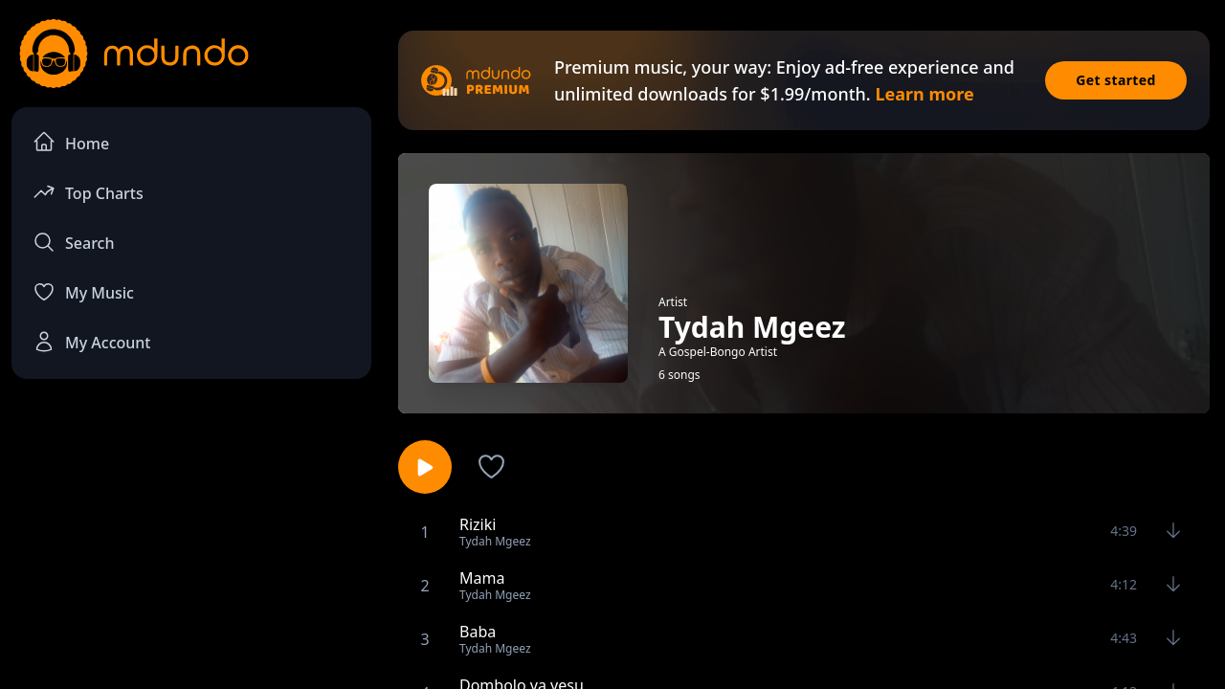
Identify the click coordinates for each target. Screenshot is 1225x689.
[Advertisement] (191, 551)
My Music (83, 291)
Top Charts (88, 192)
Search (73, 242)
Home (71, 142)
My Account (91, 341)
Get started (1116, 80)
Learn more (924, 93)
